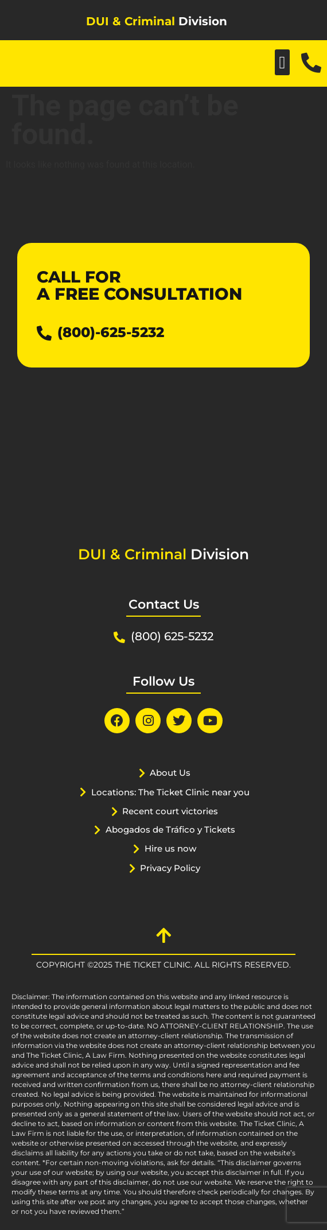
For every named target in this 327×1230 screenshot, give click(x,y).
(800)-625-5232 (110, 332)
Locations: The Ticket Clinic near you (170, 792)
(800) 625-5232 (172, 636)
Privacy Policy (170, 867)
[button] (282, 62)
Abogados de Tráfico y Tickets (170, 829)
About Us (170, 772)
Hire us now (170, 848)
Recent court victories (170, 811)
